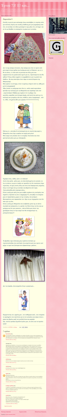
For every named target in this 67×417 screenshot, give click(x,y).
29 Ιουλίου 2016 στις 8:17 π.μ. (11, 362)
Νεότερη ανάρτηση (6, 411)
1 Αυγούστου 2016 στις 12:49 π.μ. (12, 403)
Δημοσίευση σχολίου (8, 406)
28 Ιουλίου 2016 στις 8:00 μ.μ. (11, 355)
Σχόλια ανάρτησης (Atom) (10, 414)
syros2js (7, 395)
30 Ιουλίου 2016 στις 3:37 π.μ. (11, 391)
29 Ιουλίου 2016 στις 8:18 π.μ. (11, 369)
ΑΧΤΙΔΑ (7, 359)
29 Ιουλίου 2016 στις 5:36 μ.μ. (11, 381)
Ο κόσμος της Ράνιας (10, 385)
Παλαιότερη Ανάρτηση (40, 411)
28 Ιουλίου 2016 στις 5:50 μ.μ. (11, 339)
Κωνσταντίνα (8, 333)
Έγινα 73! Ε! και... (15, 5)
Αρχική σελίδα (22, 411)
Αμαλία (7, 373)
